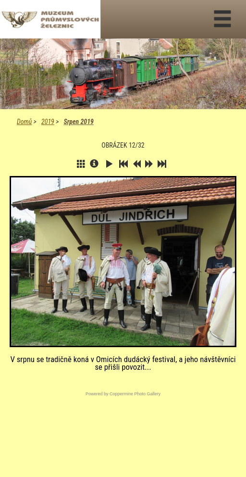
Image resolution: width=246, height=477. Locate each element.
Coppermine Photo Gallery (135, 393)
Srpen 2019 (78, 122)
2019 (47, 122)
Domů (24, 122)
